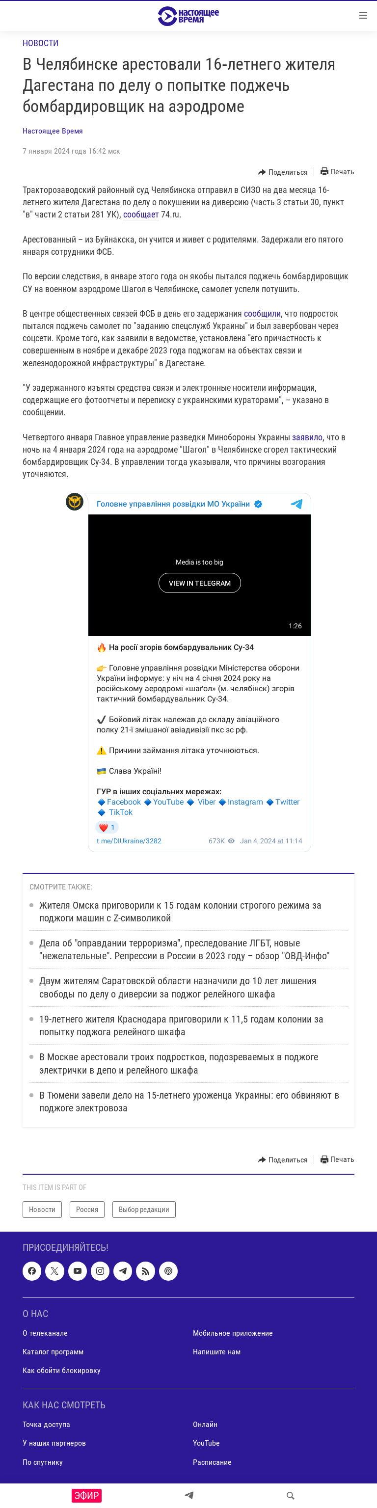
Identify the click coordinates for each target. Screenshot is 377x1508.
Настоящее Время (53, 130)
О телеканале (45, 1333)
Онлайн (205, 1424)
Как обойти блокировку (62, 1370)
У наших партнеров (54, 1443)
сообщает (141, 214)
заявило (307, 437)
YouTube (206, 1443)
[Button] (283, 172)
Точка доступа (46, 1424)
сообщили (262, 313)
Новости (40, 43)
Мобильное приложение (233, 1333)
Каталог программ (53, 1351)
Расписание (212, 1462)
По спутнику (43, 1462)
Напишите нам (217, 1351)
